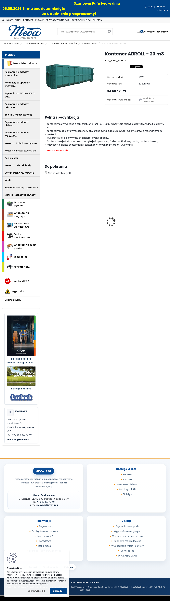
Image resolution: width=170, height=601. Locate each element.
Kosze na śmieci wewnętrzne (21, 143)
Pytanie (127, 479)
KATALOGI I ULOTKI (81, 20)
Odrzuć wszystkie (36, 591)
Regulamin (45, 526)
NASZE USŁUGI (13, 20)
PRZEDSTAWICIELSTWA (57, 20)
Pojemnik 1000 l (138, 224)
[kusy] (53, 242)
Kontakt (127, 474)
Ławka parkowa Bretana (60, 224)
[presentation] (46, 217)
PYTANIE (39, 20)
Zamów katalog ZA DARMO (21, 362)
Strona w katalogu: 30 (58, 173)
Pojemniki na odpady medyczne (17, 134)
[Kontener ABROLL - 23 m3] (70, 76)
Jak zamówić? (45, 536)
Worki (8, 180)
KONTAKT (28, 20)
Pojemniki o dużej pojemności (63, 43)
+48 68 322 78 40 (46, 501)
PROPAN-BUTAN (19, 267)
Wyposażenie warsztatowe (18, 225)
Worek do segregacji (100, 224)
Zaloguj (151, 6)
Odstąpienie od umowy (45, 531)
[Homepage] (3, 20)
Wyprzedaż (14, 291)
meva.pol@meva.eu (18, 439)
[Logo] (22, 32)
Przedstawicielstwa (127, 484)
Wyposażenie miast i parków (22, 246)
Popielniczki (11, 158)
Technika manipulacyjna (19, 236)
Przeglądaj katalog (21, 358)
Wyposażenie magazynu (18, 214)
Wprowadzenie (11, 43)
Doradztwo (45, 541)
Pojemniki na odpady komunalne (17, 73)
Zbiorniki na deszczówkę (18, 114)
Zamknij (58, 591)
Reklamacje (45, 546)
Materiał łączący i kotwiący (20, 194)
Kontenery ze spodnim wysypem (17, 84)
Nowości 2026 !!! (17, 281)
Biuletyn (127, 494)
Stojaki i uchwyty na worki (19, 172)
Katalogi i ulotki (127, 489)
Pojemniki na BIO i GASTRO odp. (19, 95)
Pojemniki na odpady (34, 43)
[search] (109, 33)
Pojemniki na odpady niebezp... (17, 124)
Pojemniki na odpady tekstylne (17, 106)
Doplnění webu (13, 299)
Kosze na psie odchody (18, 165)
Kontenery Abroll (89, 43)
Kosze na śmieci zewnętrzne (20, 150)
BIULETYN (97, 20)
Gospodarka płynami (17, 204)
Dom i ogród (17, 257)
